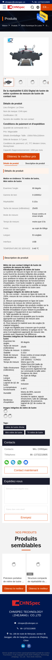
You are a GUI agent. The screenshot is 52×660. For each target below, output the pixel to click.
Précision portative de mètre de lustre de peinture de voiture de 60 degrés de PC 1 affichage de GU (13, 580)
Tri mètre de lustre (35, 432)
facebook (29, 646)
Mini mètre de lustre (13, 432)
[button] (48, 82)
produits (14, 26)
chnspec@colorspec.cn (13, 2)
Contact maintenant (26, 470)
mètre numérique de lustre (31, 26)
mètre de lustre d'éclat (14, 427)
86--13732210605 (41, 2)
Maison (5, 26)
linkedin (23, 646)
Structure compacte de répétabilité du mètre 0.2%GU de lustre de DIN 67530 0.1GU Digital (37, 580)
